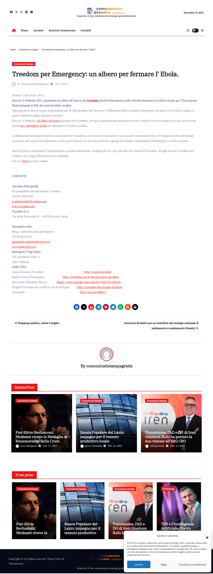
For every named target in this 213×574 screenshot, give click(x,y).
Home (24, 30)
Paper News (54, 559)
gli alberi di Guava (48, 121)
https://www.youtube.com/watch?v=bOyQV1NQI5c (89, 282)
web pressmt (155, 446)
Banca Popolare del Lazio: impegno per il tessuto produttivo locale (102, 437)
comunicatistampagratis (35, 84)
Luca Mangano (26, 446)
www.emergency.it (24, 247)
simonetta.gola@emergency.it (31, 242)
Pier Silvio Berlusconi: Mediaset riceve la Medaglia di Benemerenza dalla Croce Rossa (41, 439)
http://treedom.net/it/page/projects (99, 287)
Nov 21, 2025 (50, 446)
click (25, 161)
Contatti (86, 30)
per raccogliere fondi (33, 126)
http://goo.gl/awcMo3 (97, 272)
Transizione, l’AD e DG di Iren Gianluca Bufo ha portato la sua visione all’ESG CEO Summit (170, 439)
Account (38, 30)
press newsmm (91, 446)
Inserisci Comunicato (62, 30)
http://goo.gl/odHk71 (93, 292)
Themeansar (16, 564)
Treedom (92, 100)
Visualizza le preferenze (192, 564)
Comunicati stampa (24, 64)
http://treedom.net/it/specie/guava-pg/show (91, 277)
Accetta (138, 564)
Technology (169, 488)
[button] (205, 535)
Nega (164, 564)
